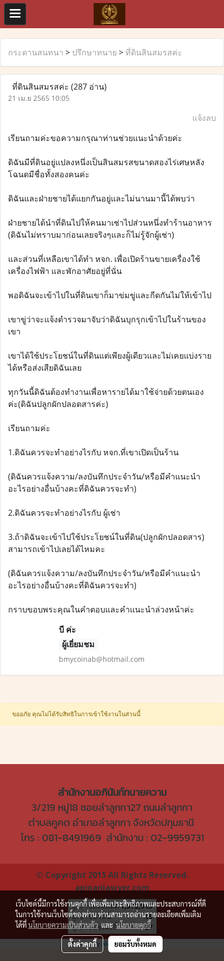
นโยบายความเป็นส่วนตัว (63, 924)
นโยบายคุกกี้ (133, 924)
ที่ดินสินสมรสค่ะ (153, 52)
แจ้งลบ (204, 117)
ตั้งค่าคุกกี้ (82, 943)
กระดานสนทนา (35, 52)
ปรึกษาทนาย (94, 52)
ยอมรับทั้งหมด (135, 943)
